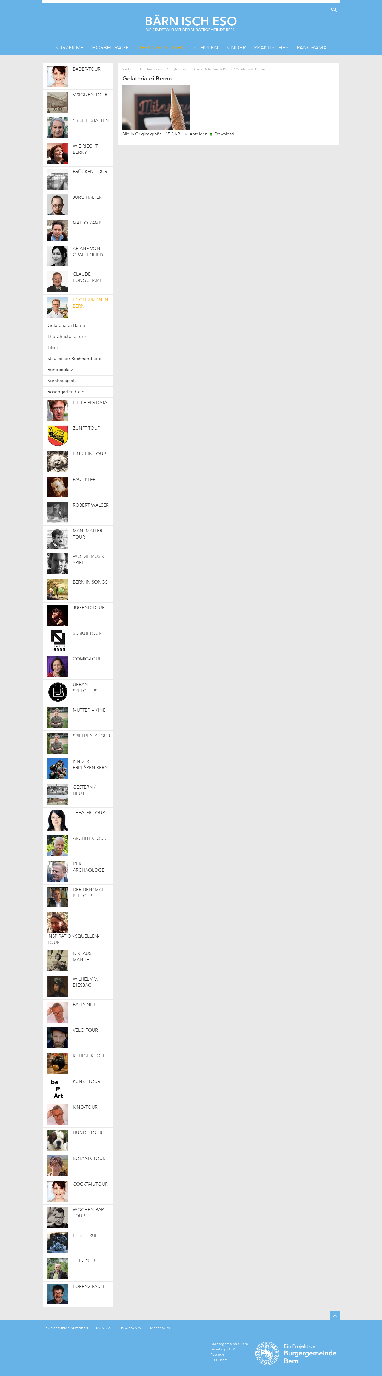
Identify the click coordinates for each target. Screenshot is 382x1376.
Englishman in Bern (184, 69)
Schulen (205, 47)
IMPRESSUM (159, 1328)
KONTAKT (104, 1328)
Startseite (129, 69)
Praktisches (271, 47)
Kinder (236, 47)
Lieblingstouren (161, 47)
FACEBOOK (131, 1328)
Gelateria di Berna (217, 69)
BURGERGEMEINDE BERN (66, 1328)
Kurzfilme (69, 47)
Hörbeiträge (110, 47)
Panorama (312, 47)
